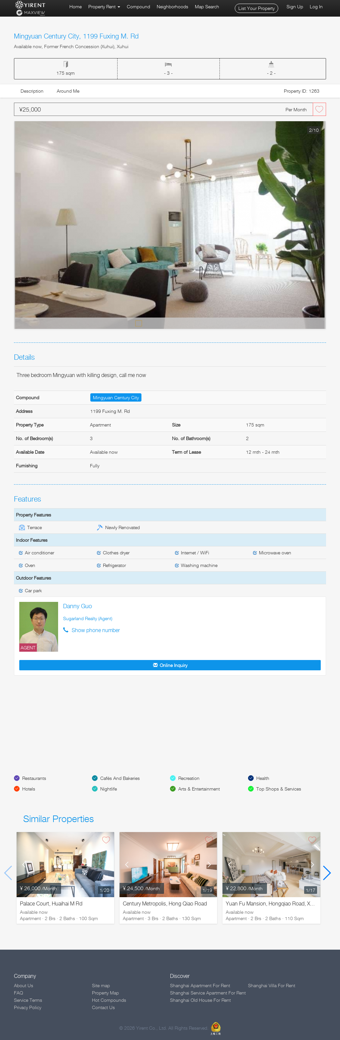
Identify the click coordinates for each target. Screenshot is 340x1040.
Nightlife (108, 789)
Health (262, 778)
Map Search (207, 6)
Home (75, 6)
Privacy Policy (27, 1007)
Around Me (68, 91)
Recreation (189, 778)
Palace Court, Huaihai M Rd (51, 903)
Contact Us (103, 1007)
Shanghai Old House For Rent (200, 1000)
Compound (138, 6)
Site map (101, 985)
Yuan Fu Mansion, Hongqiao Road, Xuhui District (281, 903)
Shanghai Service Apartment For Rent (208, 992)
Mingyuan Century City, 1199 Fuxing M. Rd (76, 36)
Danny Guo (77, 606)
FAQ (18, 992)
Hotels (28, 789)
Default (138, 323)
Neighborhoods (172, 6)
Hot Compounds (109, 1000)
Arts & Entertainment (199, 789)
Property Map (105, 992)
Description (32, 91)
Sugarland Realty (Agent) (87, 618)
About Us (23, 985)
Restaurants (34, 778)
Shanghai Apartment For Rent (200, 985)
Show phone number (96, 630)
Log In (316, 6)
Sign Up (295, 6)
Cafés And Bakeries (120, 778)
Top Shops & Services (278, 789)
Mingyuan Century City (116, 397)
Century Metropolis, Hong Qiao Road (165, 903)
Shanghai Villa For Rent (271, 985)
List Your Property (256, 8)
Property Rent (104, 6)
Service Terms (28, 1000)
